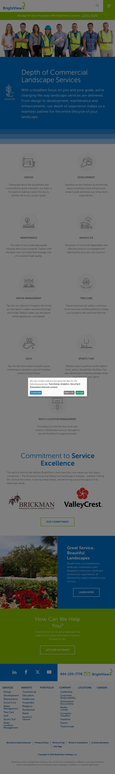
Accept (79, 392)
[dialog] (57, 387)
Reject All (69, 392)
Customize (36, 392)
